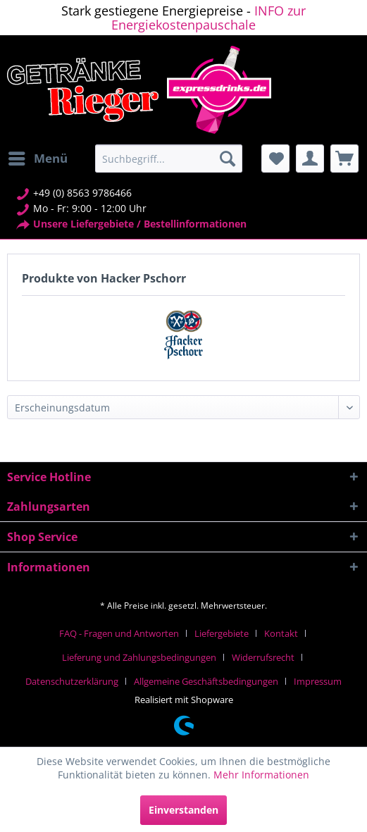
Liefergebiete (221, 633)
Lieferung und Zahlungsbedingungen (139, 657)
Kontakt (281, 633)
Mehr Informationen (261, 774)
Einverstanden (183, 810)
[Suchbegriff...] (168, 158)
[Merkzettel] (275, 158)
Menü (38, 156)
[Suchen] (227, 158)
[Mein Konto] (310, 158)
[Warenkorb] (344, 158)
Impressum (318, 681)
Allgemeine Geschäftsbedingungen (206, 681)
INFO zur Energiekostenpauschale (208, 17)
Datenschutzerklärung (71, 681)
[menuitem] (37, 158)
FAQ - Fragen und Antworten (119, 633)
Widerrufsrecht (263, 657)
